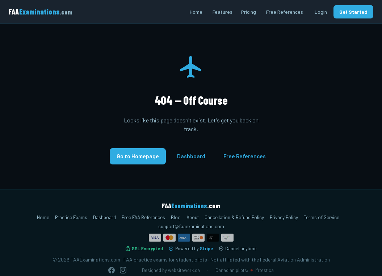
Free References (284, 12)
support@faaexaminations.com (191, 226)
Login (321, 12)
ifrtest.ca (264, 270)
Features (222, 12)
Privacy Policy (284, 217)
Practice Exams (71, 217)
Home (196, 12)
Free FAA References (143, 217)
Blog (176, 217)
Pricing (248, 12)
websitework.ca (184, 270)
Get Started (353, 12)
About (192, 217)
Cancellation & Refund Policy (234, 217)
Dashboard (191, 156)
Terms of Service (321, 217)
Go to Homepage (138, 156)
